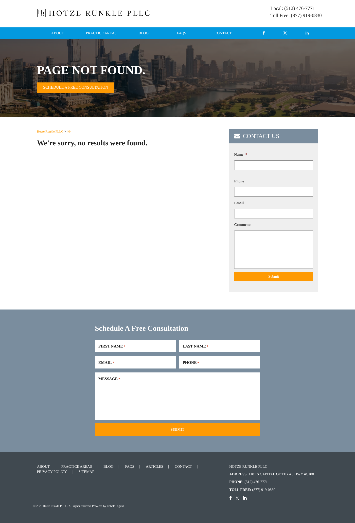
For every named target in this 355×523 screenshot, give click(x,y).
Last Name (195, 347)
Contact (223, 33)
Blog (144, 33)
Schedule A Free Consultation (75, 87)
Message (109, 379)
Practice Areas (101, 33)
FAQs (181, 33)
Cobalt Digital (115, 506)
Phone (239, 181)
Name (240, 155)
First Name (111, 347)
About (57, 33)
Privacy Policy (52, 472)
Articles (154, 467)
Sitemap (86, 472)
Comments (242, 225)
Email (239, 203)
